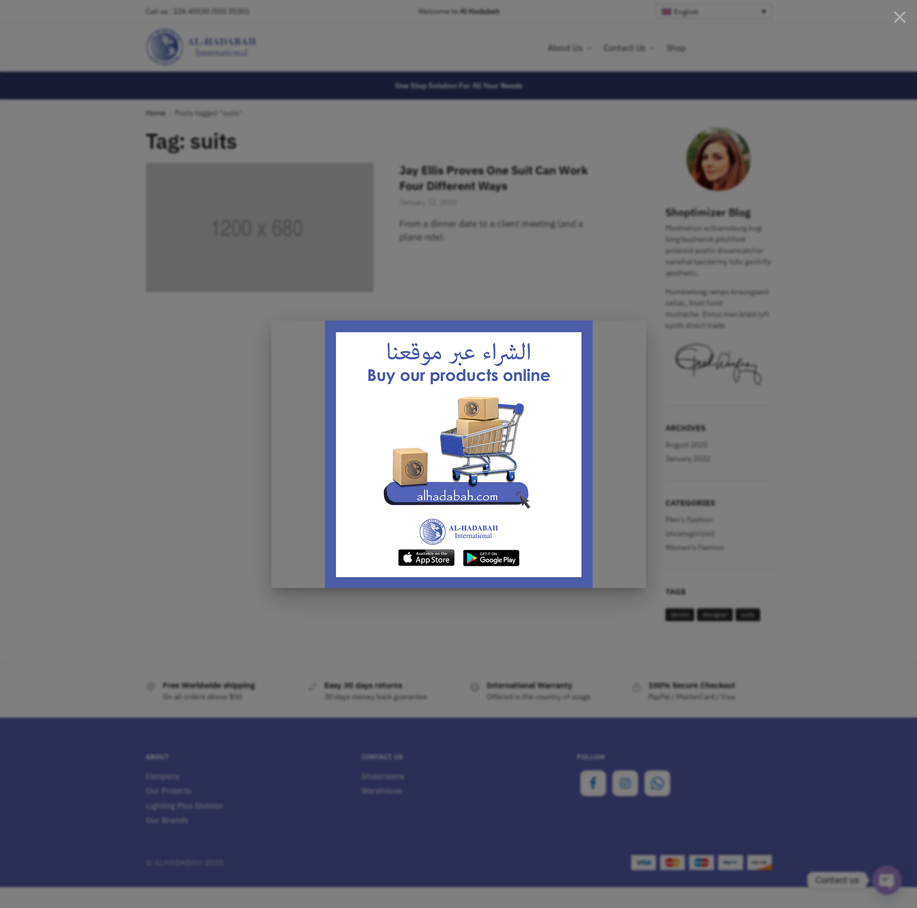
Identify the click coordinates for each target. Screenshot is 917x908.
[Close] (900, 17)
